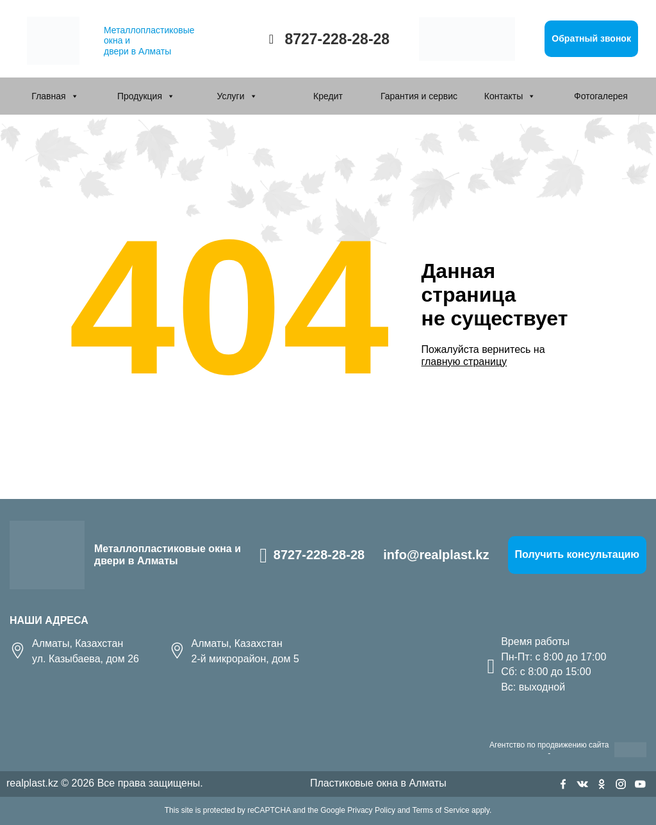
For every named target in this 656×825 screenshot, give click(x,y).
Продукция (139, 96)
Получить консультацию (577, 554)
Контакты (503, 96)
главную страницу (464, 361)
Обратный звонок (591, 38)
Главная (48, 96)
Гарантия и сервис (419, 96)
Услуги (230, 96)
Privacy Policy (371, 810)
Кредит (328, 96)
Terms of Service (440, 810)
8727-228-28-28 (337, 39)
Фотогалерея (601, 96)
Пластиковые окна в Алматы (378, 783)
